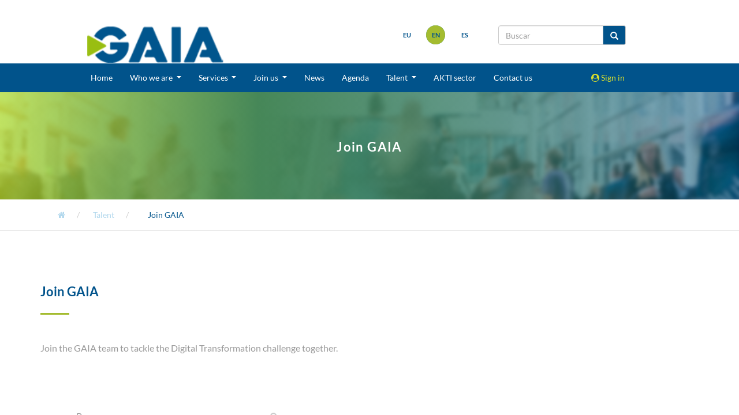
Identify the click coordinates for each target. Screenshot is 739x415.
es (464, 35)
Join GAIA (166, 215)
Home (102, 77)
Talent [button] (397, 77)
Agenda (355, 77)
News (314, 77)
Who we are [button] (152, 77)
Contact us (513, 77)
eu (407, 35)
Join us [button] (266, 77)
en (436, 35)
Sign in (608, 77)
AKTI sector (455, 77)
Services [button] (214, 77)
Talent (103, 215)
